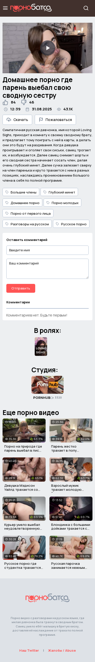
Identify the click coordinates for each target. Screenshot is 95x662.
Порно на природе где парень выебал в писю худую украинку (23, 450)
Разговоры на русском (27, 224)
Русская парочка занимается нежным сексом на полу (68, 567)
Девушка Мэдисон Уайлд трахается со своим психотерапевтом (21, 491)
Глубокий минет (59, 192)
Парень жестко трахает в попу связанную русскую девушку (67, 452)
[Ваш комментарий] (47, 269)
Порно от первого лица (28, 213)
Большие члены (20, 192)
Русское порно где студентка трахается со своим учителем (22, 567)
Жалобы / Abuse (62, 650)
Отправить (20, 288)
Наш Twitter (29, 650)
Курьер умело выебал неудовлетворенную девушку (22, 528)
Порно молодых (62, 203)
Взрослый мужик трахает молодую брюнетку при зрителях (71, 489)
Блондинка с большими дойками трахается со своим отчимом (70, 528)
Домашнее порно (22, 203)
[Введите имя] (47, 250)
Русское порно (71, 224)
